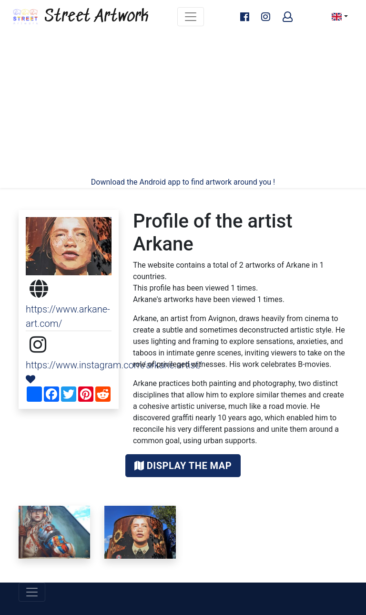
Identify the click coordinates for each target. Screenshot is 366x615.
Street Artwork (80, 16)
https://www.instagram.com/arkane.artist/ (114, 365)
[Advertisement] (183, 105)
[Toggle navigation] (190, 16)
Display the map (183, 465)
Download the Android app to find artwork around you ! (183, 182)
